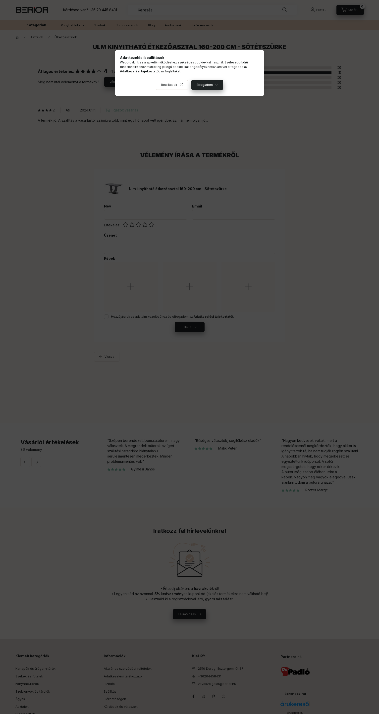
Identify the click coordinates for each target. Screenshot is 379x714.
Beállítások (169, 85)
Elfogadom (205, 85)
